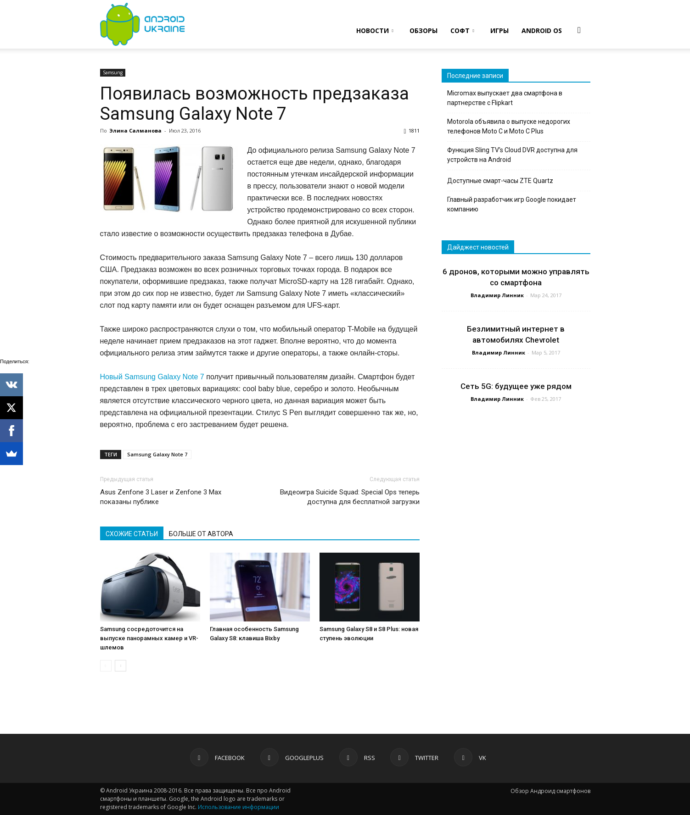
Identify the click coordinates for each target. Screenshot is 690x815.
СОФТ (462, 30)
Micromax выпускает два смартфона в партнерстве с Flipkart (504, 97)
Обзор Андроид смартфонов (550, 791)
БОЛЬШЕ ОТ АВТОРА (201, 534)
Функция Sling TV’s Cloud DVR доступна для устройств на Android (512, 154)
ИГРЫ (499, 30)
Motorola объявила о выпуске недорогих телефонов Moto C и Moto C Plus (508, 126)
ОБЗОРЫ (424, 30)
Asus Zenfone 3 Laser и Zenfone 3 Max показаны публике (160, 497)
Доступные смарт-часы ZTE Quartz (500, 180)
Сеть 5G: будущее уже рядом (516, 386)
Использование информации (238, 807)
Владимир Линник (497, 295)
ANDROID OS (542, 30)
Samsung (113, 72)
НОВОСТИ (374, 30)
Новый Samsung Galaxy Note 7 (152, 377)
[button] (579, 30)
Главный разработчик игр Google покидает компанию (511, 204)
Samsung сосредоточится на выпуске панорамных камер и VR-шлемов (149, 638)
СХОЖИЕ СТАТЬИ (132, 534)
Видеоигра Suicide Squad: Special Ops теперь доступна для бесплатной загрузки (350, 497)
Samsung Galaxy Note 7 (157, 454)
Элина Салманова (135, 130)
